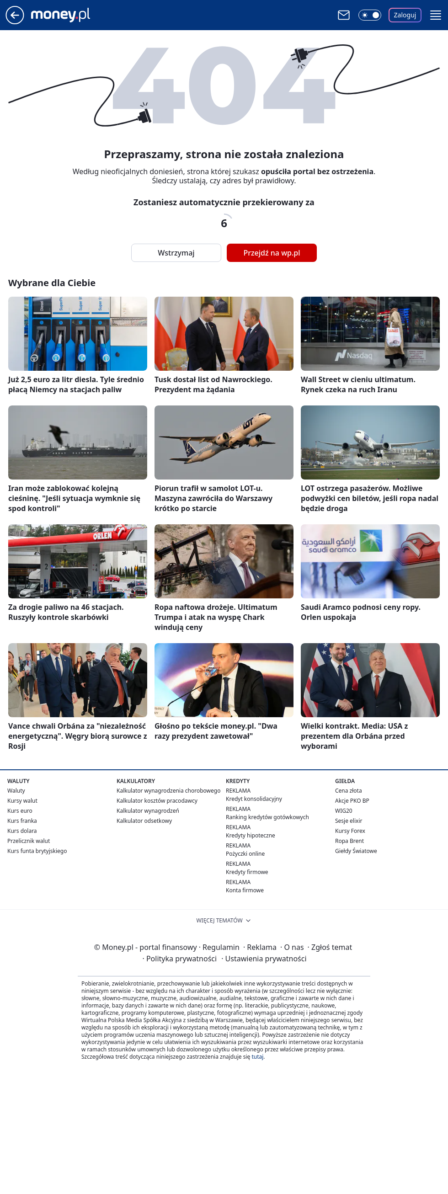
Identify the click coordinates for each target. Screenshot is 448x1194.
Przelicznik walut (28, 841)
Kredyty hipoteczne (250, 835)
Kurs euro (19, 811)
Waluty (16, 790)
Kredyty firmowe (247, 872)
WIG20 (343, 811)
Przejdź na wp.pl (271, 253)
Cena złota (348, 790)
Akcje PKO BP (352, 801)
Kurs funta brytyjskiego (37, 851)
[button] (435, 15)
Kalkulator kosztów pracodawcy (157, 801)
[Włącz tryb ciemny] (369, 15)
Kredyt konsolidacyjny (254, 799)
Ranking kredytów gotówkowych (267, 817)
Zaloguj (405, 15)
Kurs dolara (22, 831)
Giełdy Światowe (356, 851)
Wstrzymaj (176, 253)
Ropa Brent (349, 841)
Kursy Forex (350, 831)
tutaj (257, 1057)
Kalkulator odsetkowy (144, 821)
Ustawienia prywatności (263, 959)
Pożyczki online (245, 854)
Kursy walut (22, 801)
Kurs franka (22, 821)
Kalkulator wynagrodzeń (148, 811)
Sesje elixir (348, 821)
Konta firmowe (245, 890)
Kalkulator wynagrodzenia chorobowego (168, 790)
